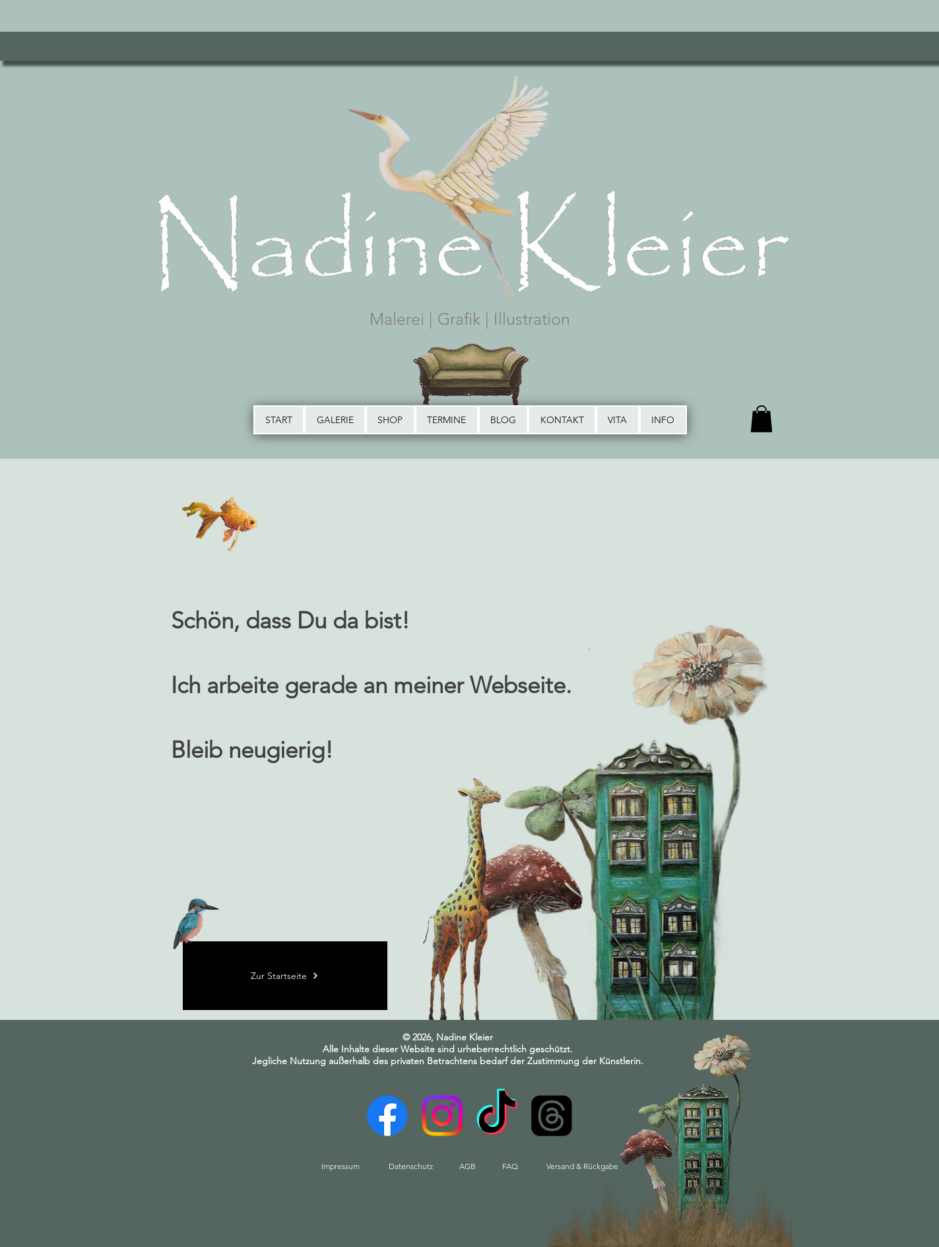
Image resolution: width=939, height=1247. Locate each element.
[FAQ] (510, 1166)
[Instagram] (442, 1116)
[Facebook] (387, 1116)
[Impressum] (340, 1166)
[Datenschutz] (410, 1166)
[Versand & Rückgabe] (582, 1166)
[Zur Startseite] (285, 975)
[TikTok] (497, 1116)
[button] (761, 418)
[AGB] (468, 1166)
